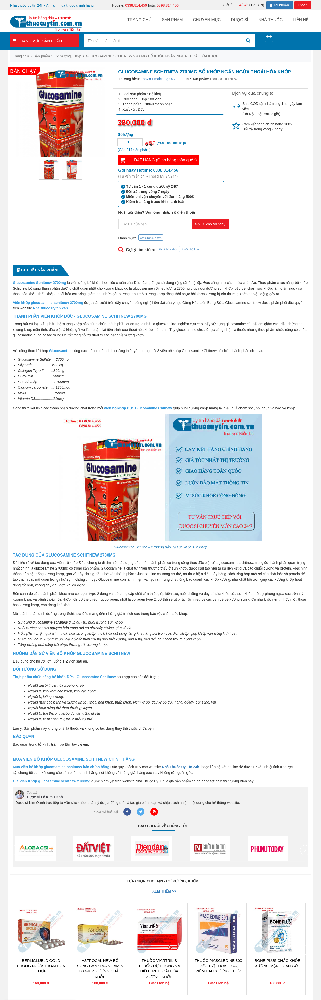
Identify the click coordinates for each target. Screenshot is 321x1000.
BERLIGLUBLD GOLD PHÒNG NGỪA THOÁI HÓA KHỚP (41, 966)
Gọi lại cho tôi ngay (210, 224)
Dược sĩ (239, 20)
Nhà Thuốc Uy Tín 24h (180, 767)
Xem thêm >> (164, 891)
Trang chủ (139, 20)
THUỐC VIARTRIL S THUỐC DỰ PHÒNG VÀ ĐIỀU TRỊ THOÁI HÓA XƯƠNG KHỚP (159, 968)
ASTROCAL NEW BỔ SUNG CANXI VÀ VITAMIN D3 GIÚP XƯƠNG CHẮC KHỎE (100, 968)
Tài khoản (279, 5)
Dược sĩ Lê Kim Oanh (45, 797)
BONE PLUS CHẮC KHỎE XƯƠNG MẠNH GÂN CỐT (277, 963)
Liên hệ (300, 20)
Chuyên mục (207, 20)
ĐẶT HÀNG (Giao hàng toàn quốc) (165, 160)
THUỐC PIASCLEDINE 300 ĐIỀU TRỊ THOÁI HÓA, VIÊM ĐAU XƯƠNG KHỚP (218, 966)
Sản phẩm (172, 20)
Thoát (302, 5)
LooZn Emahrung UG (158, 79)
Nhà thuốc (270, 20)
